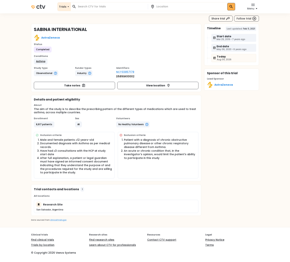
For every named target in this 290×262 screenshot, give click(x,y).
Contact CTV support (161, 239)
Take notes (74, 85)
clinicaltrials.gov (58, 220)
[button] (41, 61)
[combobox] (111, 6)
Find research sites (101, 239)
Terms (209, 245)
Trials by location (42, 245)
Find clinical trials (42, 239)
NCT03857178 (125, 72)
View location (158, 85)
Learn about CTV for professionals (112, 245)
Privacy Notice (214, 239)
